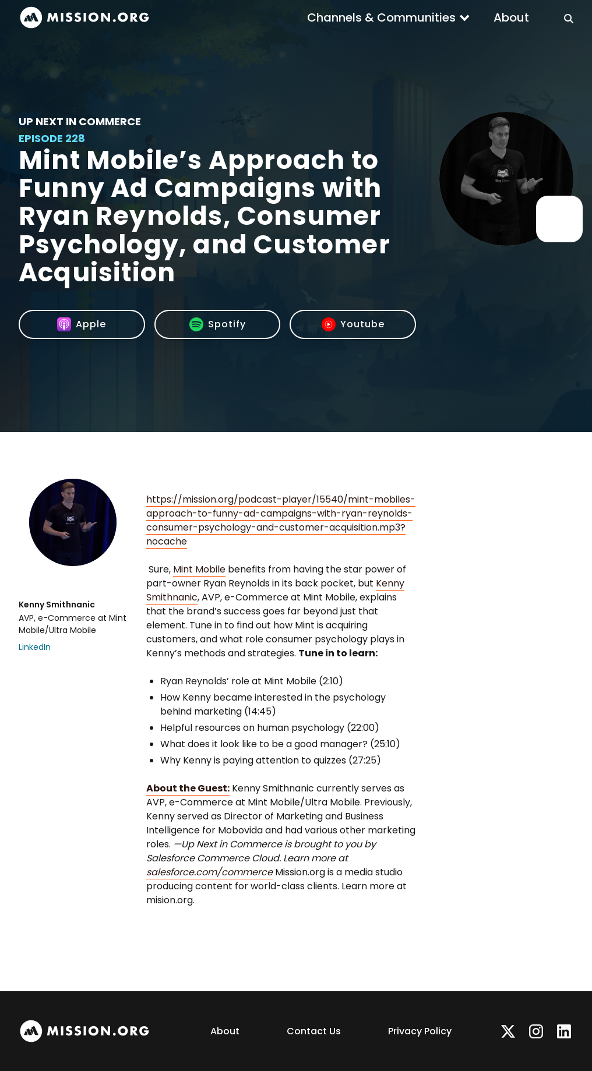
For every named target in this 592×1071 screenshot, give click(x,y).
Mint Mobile (199, 569)
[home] (84, 18)
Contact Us (314, 1031)
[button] (388, 17)
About (511, 17)
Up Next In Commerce (80, 121)
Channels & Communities (381, 17)
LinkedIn (35, 647)
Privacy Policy (420, 1031)
